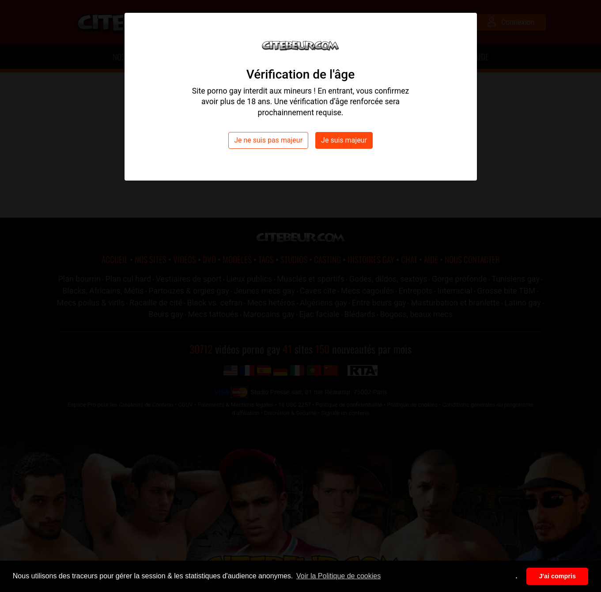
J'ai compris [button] (557, 576)
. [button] (517, 576)
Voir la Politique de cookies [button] (338, 576)
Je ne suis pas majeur (268, 140)
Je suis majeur (344, 140)
